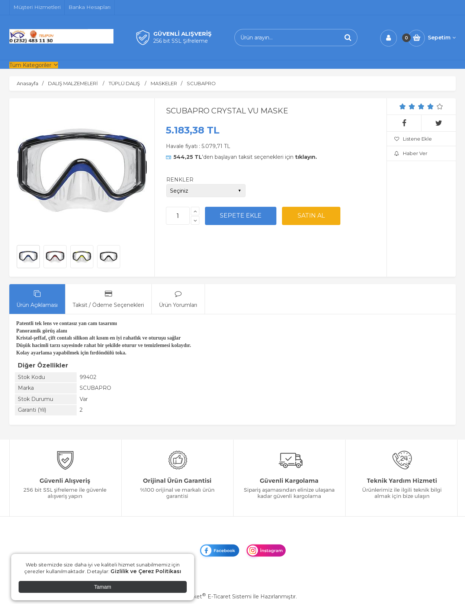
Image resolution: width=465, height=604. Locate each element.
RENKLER (179, 179)
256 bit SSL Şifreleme (180, 41)
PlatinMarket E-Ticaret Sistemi (210, 596)
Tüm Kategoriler (30, 65)
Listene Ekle (413, 139)
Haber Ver (410, 153)
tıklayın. (306, 157)
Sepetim (442, 37)
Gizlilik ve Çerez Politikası (145, 571)
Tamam (102, 587)
